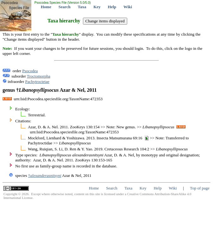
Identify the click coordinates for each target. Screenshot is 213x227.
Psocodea (30, 70)
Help (112, 6)
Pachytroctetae (37, 81)
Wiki (127, 6)
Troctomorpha (38, 76)
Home (46, 6)
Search (65, 6)
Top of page (200, 188)
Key (96, 6)
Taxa (82, 6)
